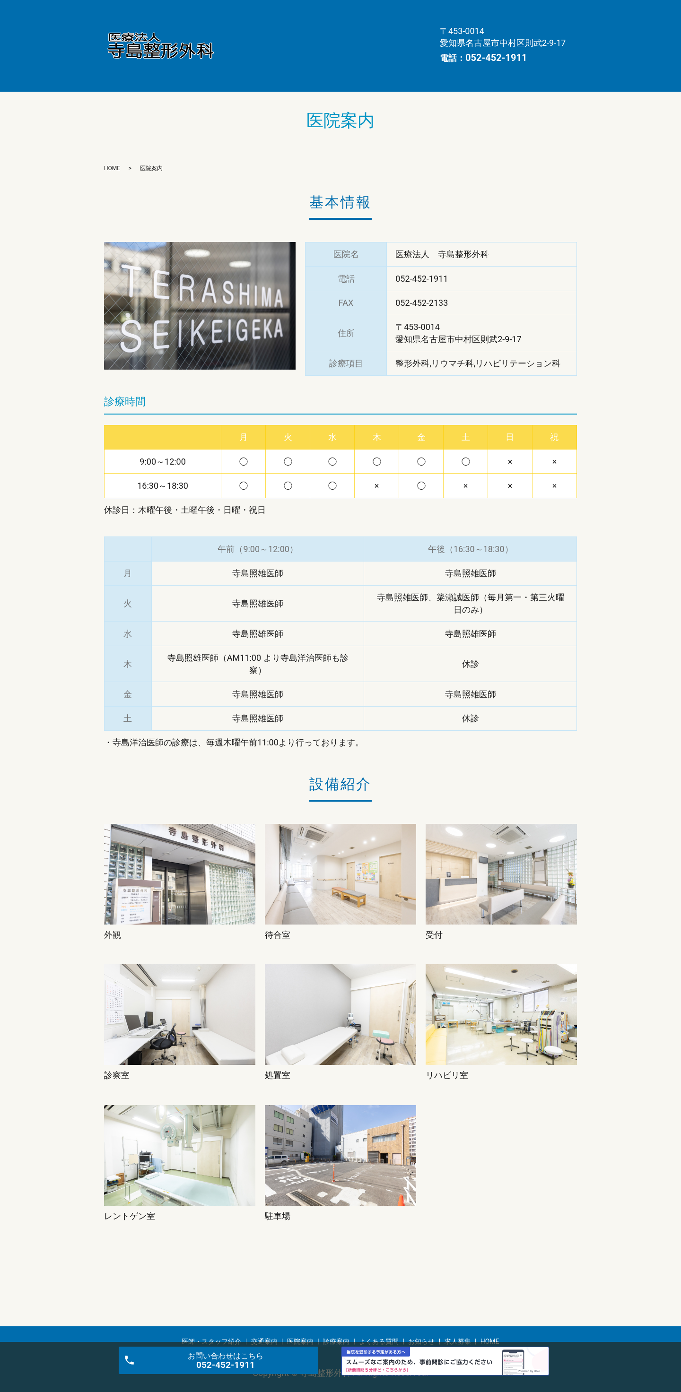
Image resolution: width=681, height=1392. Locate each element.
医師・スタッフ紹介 (259, 13)
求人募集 (400, 28)
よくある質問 (297, 28)
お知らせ (352, 28)
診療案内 (241, 28)
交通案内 (325, 13)
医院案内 (373, 13)
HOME (237, 42)
